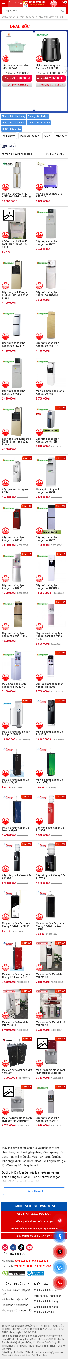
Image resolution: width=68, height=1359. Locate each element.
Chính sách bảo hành (46, 1306)
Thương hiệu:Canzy (11, 129)
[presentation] (65, 71)
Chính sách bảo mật (45, 1290)
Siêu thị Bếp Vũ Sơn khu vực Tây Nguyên (34, 1228)
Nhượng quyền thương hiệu (17, 1310)
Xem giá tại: (16, 3)
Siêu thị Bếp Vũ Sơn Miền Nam (34, 1236)
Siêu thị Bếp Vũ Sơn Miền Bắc (34, 1214)
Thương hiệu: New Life (39, 122)
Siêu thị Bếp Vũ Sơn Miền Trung (34, 1221)
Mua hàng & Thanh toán (47, 1295)
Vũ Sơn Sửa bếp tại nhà (15, 1299)
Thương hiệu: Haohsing (13, 116)
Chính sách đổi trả (44, 1312)
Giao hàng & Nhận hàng (15, 1305)
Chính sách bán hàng (46, 1301)
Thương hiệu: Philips (38, 116)
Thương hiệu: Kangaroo (13, 122)
